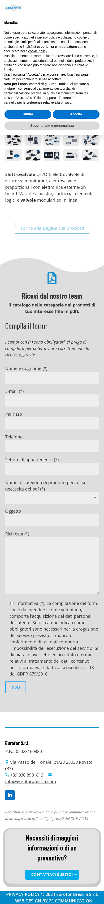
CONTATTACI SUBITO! (52, 874)
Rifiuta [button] (28, 114)
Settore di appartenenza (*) (52, 464)
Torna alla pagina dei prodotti (52, 228)
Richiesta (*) (52, 563)
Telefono (52, 441)
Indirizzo (52, 418)
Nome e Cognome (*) (52, 372)
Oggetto (52, 515)
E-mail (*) (52, 395)
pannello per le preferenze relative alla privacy (37, 102)
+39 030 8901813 (26, 775)
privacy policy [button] (47, 37)
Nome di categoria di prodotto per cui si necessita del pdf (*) (52, 490)
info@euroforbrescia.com (30, 781)
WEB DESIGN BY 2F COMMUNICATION (53, 901)
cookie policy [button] (37, 51)
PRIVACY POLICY (23, 894)
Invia (15, 687)
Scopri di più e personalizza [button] (52, 125)
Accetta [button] (76, 114)
